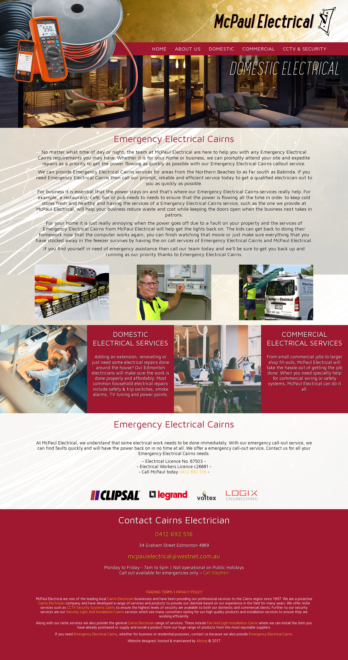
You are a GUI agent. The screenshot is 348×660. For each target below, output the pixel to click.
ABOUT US (188, 48)
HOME (159, 48)
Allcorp (201, 641)
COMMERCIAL (258, 48)
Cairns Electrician (120, 599)
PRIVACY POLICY (189, 592)
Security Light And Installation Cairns (95, 612)
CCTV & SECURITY (304, 48)
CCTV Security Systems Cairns (91, 607)
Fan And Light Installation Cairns (232, 623)
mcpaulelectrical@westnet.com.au (174, 556)
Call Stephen (216, 572)
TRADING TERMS (159, 592)
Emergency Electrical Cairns (95, 634)
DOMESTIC (221, 48)
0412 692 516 (192, 471)
